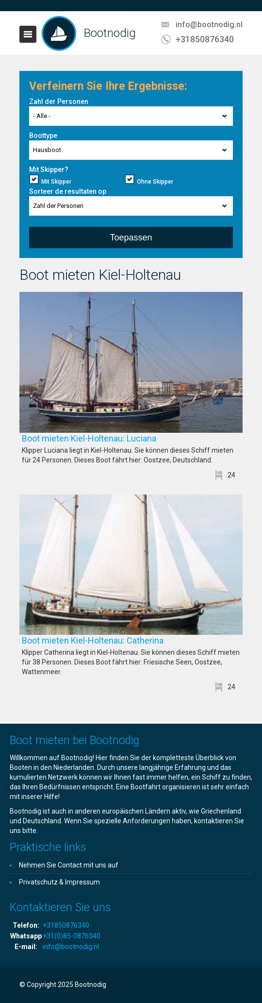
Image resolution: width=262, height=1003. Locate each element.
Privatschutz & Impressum (59, 882)
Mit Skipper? (48, 169)
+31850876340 (205, 39)
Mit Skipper (56, 181)
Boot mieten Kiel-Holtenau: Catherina (108, 640)
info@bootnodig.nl (209, 24)
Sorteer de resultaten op (67, 191)
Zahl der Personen (58, 101)
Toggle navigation (27, 34)
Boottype (43, 135)
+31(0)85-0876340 (71, 936)
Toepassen (131, 237)
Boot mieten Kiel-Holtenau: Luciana (104, 438)
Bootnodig (110, 33)
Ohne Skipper (155, 181)
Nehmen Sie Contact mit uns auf (68, 865)
